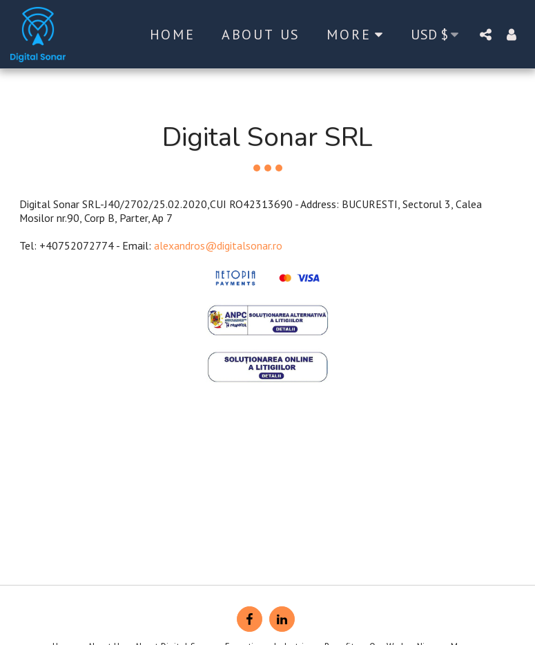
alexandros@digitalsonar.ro (218, 245)
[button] (485, 34)
